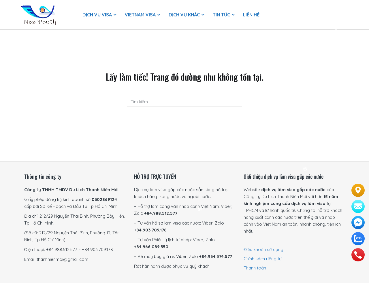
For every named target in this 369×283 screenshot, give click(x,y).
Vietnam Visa (140, 15)
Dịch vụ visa (97, 15)
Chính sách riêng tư (263, 258)
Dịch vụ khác (184, 15)
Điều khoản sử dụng (263, 249)
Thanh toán (255, 268)
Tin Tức (221, 15)
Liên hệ (251, 15)
